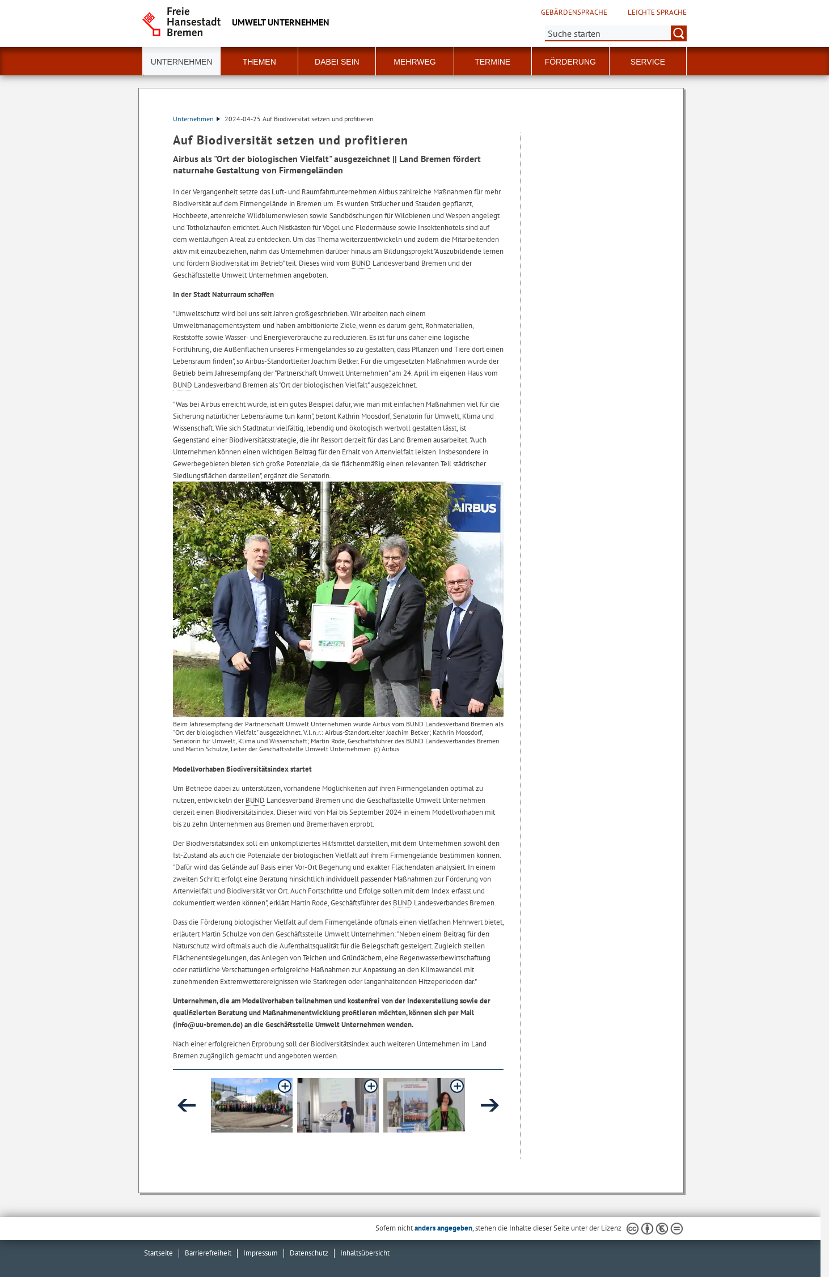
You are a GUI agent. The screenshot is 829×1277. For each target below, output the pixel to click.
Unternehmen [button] (182, 61)
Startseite (158, 1253)
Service (648, 61)
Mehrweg (414, 61)
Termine (492, 61)
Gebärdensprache (574, 12)
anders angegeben (443, 1228)
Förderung (570, 61)
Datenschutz (309, 1253)
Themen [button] (259, 61)
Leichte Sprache (657, 12)
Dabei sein (337, 61)
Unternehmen (196, 118)
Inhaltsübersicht (365, 1253)
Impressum (260, 1253)
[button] (252, 1105)
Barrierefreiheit (208, 1253)
